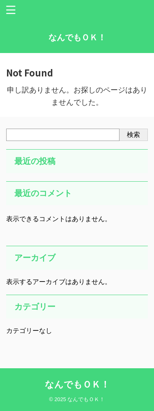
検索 (133, 134)
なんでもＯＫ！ (77, 37)
